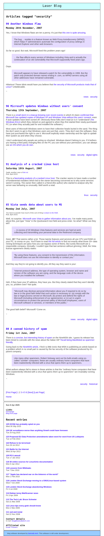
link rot (25, 172)
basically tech (33, 533)
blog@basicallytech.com (21, 521)
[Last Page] (39, 392)
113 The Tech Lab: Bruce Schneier (21, 499)
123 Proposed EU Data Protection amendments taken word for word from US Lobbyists (45, 437)
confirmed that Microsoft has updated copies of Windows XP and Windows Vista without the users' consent (50, 116)
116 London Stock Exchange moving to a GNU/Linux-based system (36, 481)
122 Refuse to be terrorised (18, 443)
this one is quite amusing (73, 33)
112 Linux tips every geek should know (23, 506)
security (93, 97)
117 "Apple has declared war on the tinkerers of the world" (32, 474)
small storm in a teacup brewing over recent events (39, 115)
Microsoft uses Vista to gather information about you (47, 218)
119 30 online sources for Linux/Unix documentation (29, 462)
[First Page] (11, 392)
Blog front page (11, 413)
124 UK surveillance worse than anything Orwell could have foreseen (37, 430)
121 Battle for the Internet (17, 449)
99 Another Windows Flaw (23, 23)
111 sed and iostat (14, 512)
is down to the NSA (51, 213)
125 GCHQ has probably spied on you (23, 424)
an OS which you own (21, 145)
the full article (54, 241)
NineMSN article (30, 347)
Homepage (10, 412)
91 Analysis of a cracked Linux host (32, 164)
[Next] (30, 392)
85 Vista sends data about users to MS (34, 204)
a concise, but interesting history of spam (33, 337)
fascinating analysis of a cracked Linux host (34, 178)
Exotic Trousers (11, 527)
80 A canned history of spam (26, 328)
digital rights (91, 155)
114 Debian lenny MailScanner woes (22, 493)
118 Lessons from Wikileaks (18, 468)
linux (86, 195)
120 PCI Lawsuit (13, 455)
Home (9, 397)
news (86, 97)
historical (93, 384)
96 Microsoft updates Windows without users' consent (44, 106)
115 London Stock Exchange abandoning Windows (29, 487)
